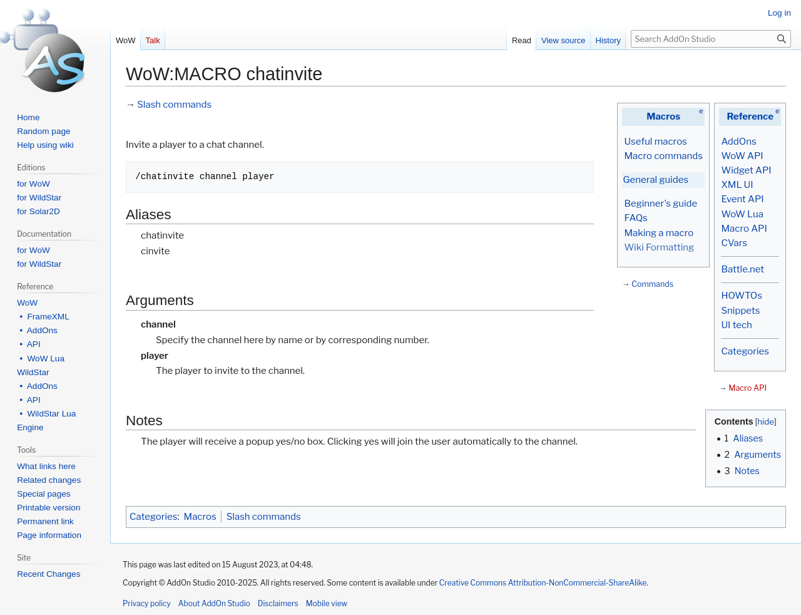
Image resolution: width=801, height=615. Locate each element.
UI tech (736, 325)
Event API (742, 199)
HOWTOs (741, 295)
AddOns (738, 141)
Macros (663, 116)
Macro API (744, 228)
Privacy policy (147, 603)
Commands (652, 284)
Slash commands (174, 104)
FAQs (635, 218)
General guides (655, 179)
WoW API (742, 156)
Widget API (746, 170)
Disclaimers (278, 603)
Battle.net (742, 269)
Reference (750, 116)
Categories (744, 351)
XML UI (737, 184)
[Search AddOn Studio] (711, 39)
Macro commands (663, 156)
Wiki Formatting (659, 247)
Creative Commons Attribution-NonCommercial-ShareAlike (542, 582)
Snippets (740, 310)
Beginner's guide (660, 203)
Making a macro (658, 233)
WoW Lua (742, 214)
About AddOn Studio (214, 603)
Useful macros (655, 141)
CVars (734, 243)
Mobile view (326, 603)
